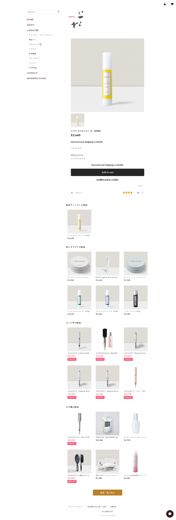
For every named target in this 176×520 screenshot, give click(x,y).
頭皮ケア (32, 40)
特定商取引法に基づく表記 (97, 507)
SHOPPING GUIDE (36, 78)
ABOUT (30, 25)
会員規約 (113, 507)
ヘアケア (32, 49)
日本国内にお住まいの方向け (107, 180)
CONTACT (32, 73)
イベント (32, 63)
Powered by (107, 515)
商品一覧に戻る (107, 492)
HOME (30, 20)
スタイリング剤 (35, 44)
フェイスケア (34, 58)
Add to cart (108, 172)
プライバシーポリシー (76, 507)
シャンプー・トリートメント (40, 35)
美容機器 (32, 54)
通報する (141, 186)
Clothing (33, 68)
